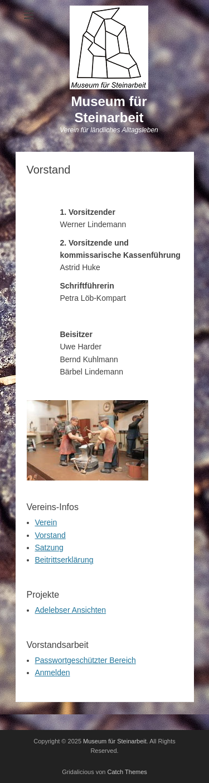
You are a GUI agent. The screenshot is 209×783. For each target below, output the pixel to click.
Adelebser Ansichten (70, 610)
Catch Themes (127, 771)
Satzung (49, 547)
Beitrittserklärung (64, 559)
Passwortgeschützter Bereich (85, 660)
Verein (46, 522)
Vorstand (50, 535)
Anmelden (52, 672)
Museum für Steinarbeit (109, 109)
